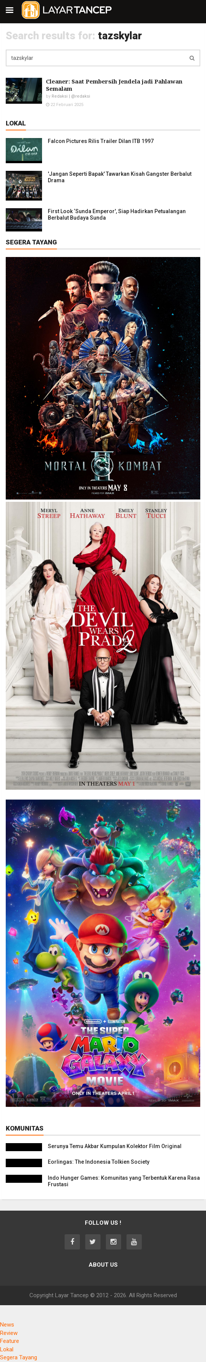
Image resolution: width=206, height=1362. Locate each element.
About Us (103, 1264)
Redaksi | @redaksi (71, 96)
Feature (9, 1341)
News (7, 1324)
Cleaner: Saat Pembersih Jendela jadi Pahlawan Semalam (114, 84)
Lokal (6, 1349)
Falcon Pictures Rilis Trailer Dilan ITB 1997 (101, 141)
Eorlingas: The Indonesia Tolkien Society (98, 1162)
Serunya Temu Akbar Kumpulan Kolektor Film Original (115, 1146)
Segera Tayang (18, 1357)
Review (9, 1333)
